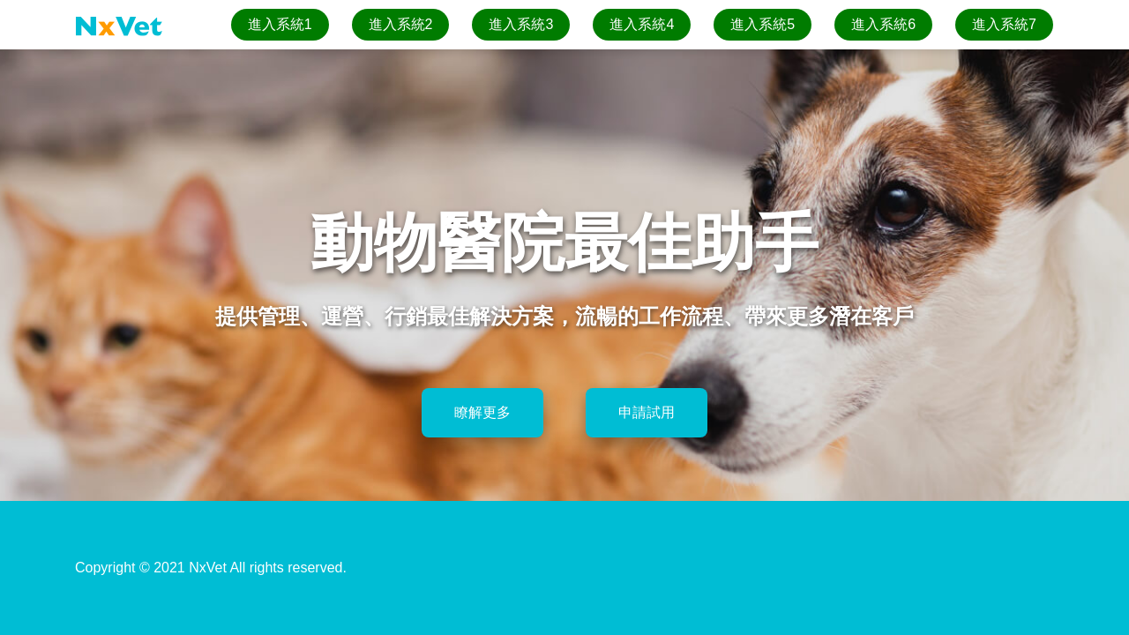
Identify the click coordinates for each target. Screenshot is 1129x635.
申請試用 (646, 412)
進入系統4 (641, 24)
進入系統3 (521, 24)
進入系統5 (762, 24)
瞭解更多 (482, 412)
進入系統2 (401, 24)
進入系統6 (883, 24)
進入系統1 (280, 24)
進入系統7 (1004, 24)
